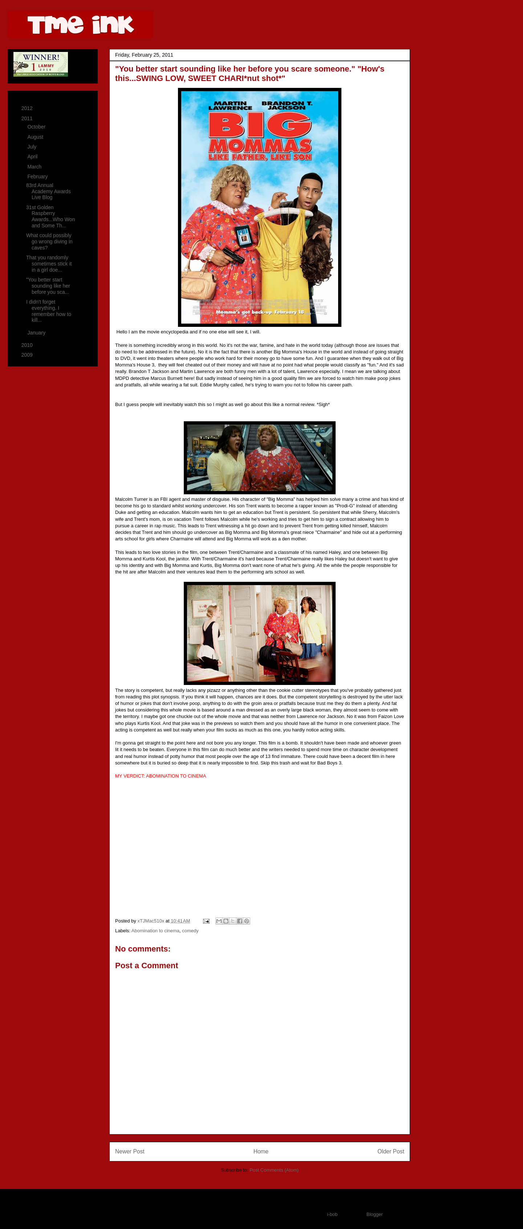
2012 (27, 108)
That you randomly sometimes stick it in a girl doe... (49, 264)
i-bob (332, 1214)
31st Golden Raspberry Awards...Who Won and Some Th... (50, 216)
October (37, 127)
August (35, 137)
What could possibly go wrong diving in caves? (49, 241)
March (35, 167)
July (32, 147)
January (37, 333)
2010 (27, 345)
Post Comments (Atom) (274, 1170)
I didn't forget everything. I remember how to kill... (48, 311)
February (38, 176)
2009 (27, 355)
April (33, 156)
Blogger (374, 1214)
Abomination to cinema (155, 930)
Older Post (390, 1151)
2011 (27, 118)
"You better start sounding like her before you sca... (48, 286)
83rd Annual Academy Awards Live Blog (48, 191)
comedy (190, 930)
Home (261, 1151)
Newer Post (130, 1151)
